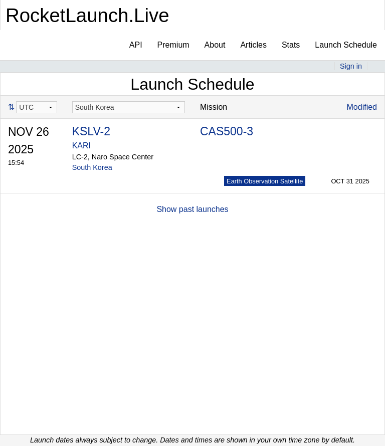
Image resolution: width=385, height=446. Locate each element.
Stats (291, 45)
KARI (81, 145)
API (135, 45)
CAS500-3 (226, 131)
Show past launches (192, 209)
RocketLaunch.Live (87, 15)
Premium (173, 45)
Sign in (351, 66)
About (215, 45)
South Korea (92, 167)
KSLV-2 (91, 131)
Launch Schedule (346, 45)
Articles (253, 45)
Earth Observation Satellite (265, 181)
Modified (362, 107)
